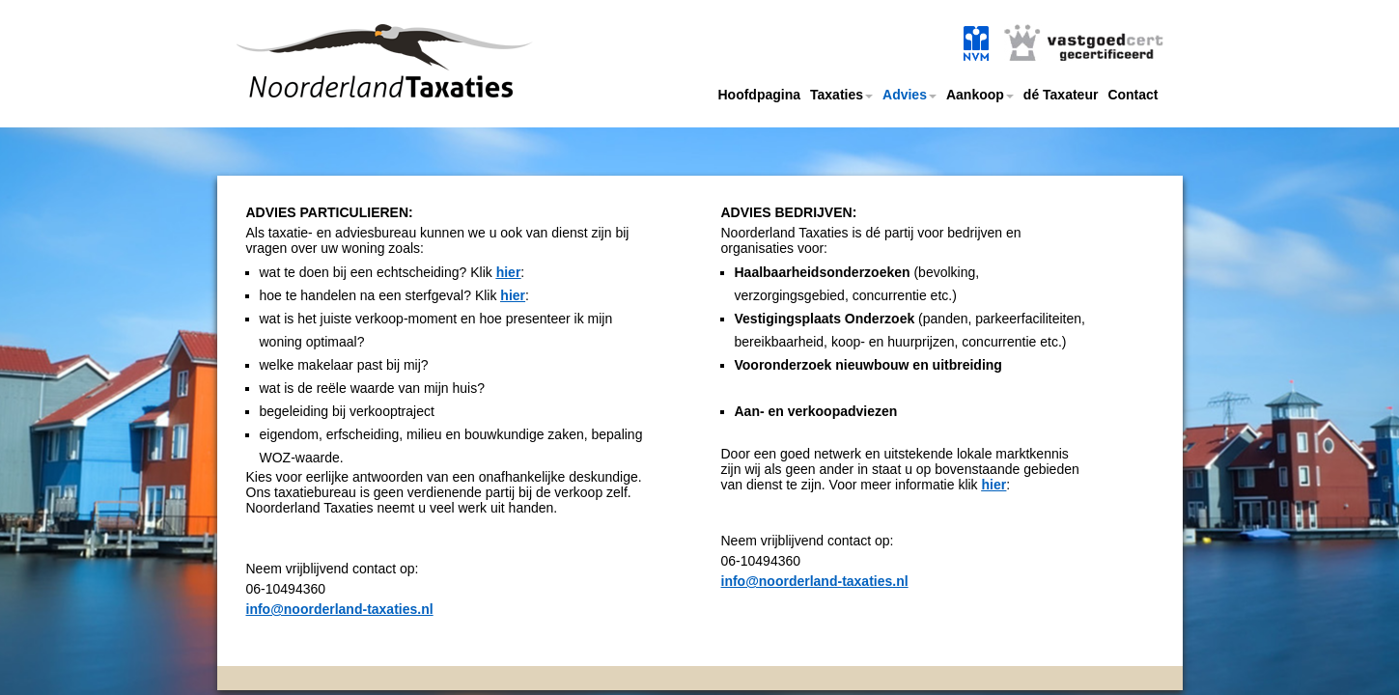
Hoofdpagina (758, 94)
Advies (909, 94)
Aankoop (980, 94)
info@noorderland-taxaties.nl (340, 609)
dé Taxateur (1061, 94)
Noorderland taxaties (355, 84)
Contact (1132, 94)
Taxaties (841, 94)
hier (508, 272)
